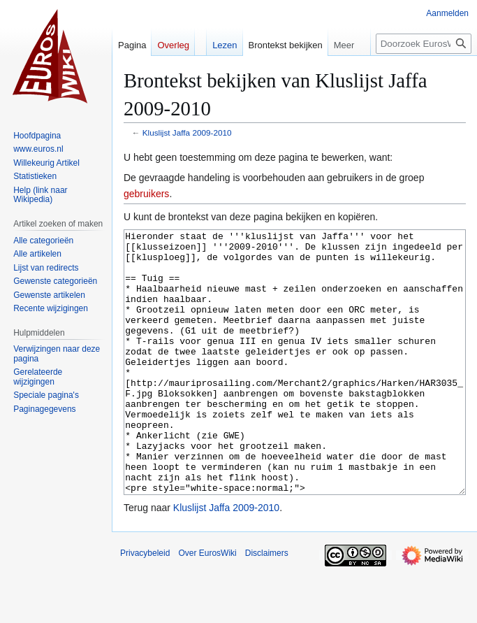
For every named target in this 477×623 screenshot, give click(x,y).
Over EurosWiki (207, 605)
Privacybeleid (145, 605)
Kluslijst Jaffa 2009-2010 (187, 132)
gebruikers (146, 193)
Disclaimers (266, 605)
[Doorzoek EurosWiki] (423, 44)
